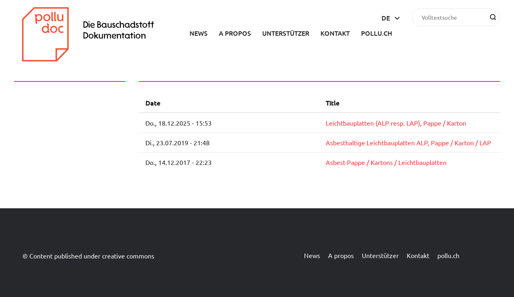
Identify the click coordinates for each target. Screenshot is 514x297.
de (385, 17)
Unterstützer (285, 32)
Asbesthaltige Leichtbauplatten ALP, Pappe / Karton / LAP (408, 142)
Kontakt (335, 32)
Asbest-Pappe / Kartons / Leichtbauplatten (386, 162)
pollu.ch (376, 32)
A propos (235, 32)
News (199, 32)
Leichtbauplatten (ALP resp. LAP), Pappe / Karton (396, 123)
